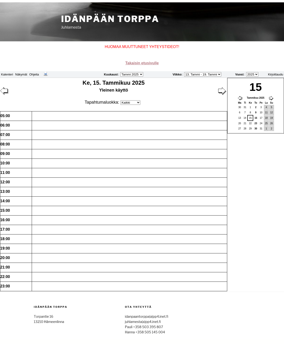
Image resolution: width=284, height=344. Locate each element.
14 (245, 118)
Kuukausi (111, 74)
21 (245, 123)
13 (239, 118)
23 (255, 123)
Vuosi (239, 74)
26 (271, 123)
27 (239, 128)
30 (239, 107)
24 (261, 123)
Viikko (177, 74)
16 (255, 118)
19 (271, 118)
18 (266, 118)
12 (271, 112)
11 (266, 112)
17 (261, 118)
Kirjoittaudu (275, 74)
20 (239, 123)
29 (250, 128)
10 (261, 112)
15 (250, 118)
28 (245, 128)
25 (266, 123)
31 (245, 107)
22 (250, 123)
